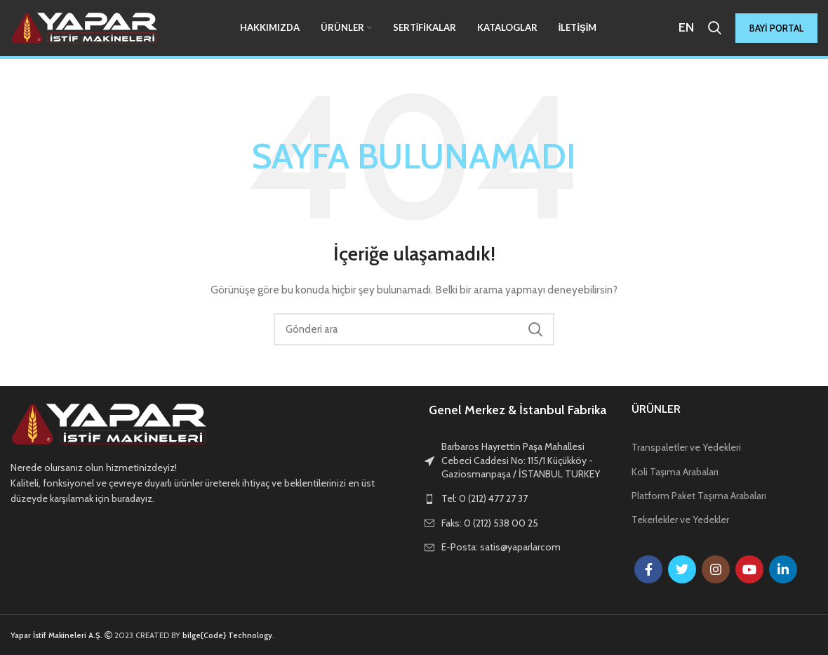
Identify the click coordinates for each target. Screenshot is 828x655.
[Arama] (714, 28)
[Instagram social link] (716, 569)
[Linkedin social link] (783, 569)
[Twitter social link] (682, 569)
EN (686, 27)
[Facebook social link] (648, 569)
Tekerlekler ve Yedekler (680, 519)
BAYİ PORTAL (776, 28)
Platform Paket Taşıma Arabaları (699, 495)
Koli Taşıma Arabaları (675, 471)
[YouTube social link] (749, 569)
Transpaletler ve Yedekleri (686, 447)
